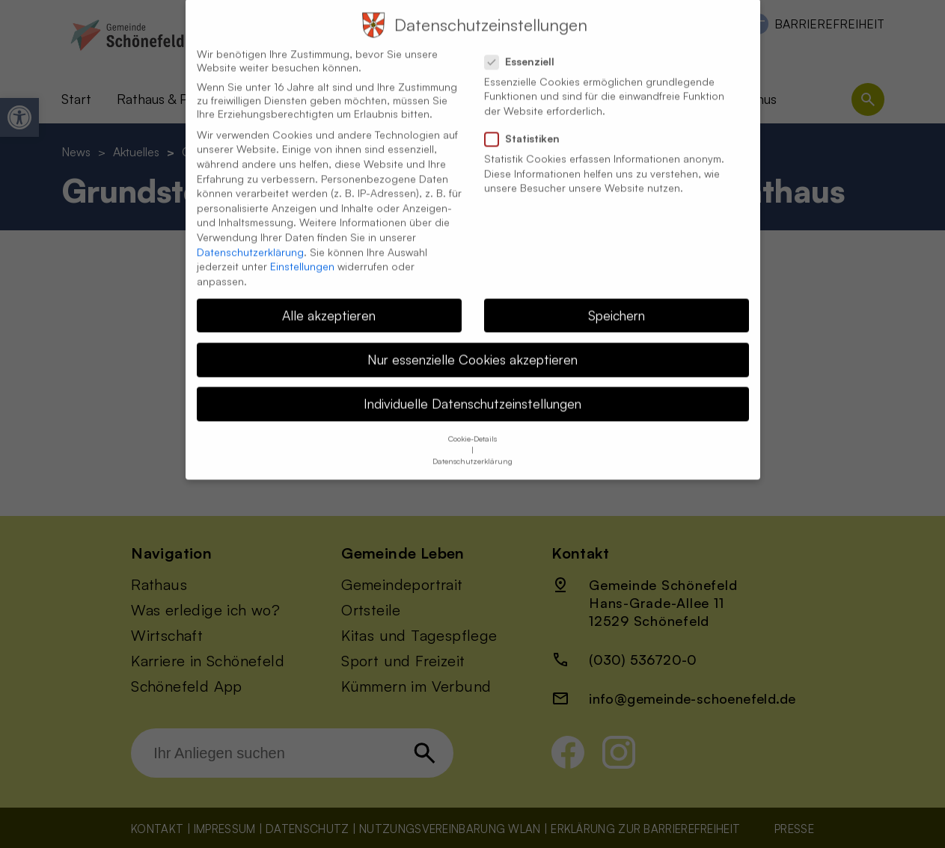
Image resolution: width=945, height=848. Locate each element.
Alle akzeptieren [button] (329, 297)
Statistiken (528, 121)
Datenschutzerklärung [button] (472, 443)
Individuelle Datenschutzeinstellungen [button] (472, 386)
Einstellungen (302, 248)
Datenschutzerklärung (250, 233)
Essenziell (525, 43)
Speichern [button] (616, 297)
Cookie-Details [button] (472, 421)
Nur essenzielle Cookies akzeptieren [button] (472, 341)
